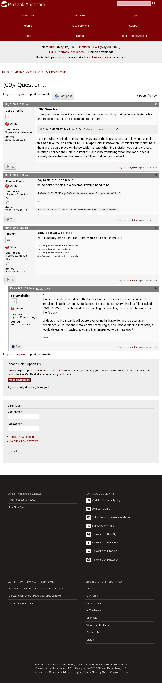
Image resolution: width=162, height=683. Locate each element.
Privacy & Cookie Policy (61, 664)
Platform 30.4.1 (89, 47)
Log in (7, 94)
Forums (27, 25)
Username (15, 411)
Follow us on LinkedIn (101, 551)
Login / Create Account (134, 35)
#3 (156, 227)
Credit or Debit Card (61, 672)
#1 (156, 104)
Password (15, 424)
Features (80, 15)
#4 (156, 288)
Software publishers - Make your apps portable (35, 595)
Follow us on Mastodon (102, 560)
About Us (91, 588)
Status (90, 639)
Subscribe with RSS (100, 526)
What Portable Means (98, 625)
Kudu (52, 47)
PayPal (78, 672)
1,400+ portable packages (66, 52)
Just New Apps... (18, 507)
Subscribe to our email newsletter (108, 517)
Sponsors (91, 617)
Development (80, 25)
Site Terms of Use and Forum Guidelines (103, 664)
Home (5, 71)
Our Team (92, 595)
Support (134, 25)
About (27, 35)
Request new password (24, 441)
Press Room (93, 603)
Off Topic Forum (56, 71)
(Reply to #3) (42, 289)
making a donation (51, 370)
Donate (80, 35)
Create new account (22, 436)
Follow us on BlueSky (101, 534)
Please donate (101, 57)
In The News (93, 610)
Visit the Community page (104, 500)
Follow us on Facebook (102, 543)
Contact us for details (21, 603)
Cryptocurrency (119, 672)
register (21, 94)
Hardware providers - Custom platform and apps (36, 588)
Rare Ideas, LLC (62, 668)
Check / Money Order (96, 672)
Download (27, 15)
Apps (134, 15)
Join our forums (98, 509)
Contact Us (92, 632)
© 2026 (39, 664)
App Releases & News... (22, 499)
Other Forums (34, 71)
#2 (156, 175)
